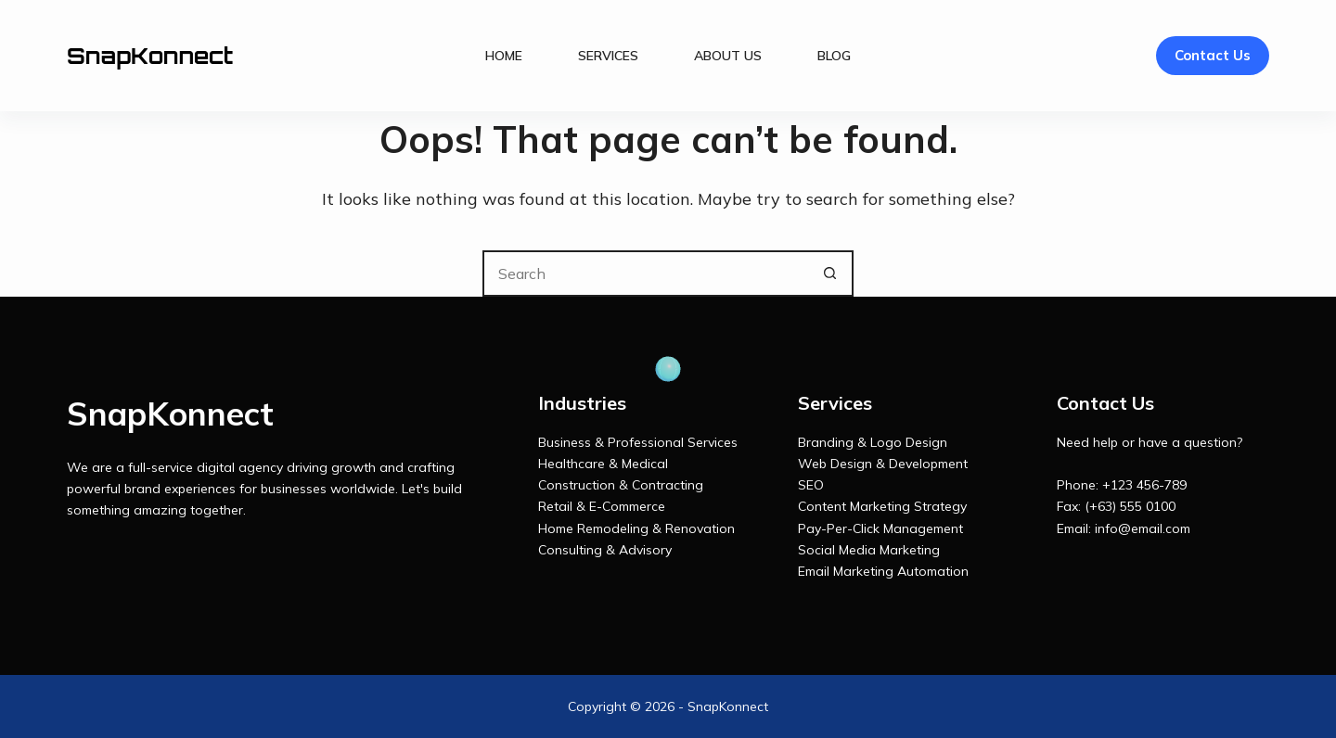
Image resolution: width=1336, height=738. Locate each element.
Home (503, 55)
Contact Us (1213, 55)
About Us (728, 55)
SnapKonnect (150, 56)
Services (608, 55)
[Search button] (830, 273)
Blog (834, 55)
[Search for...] (644, 273)
